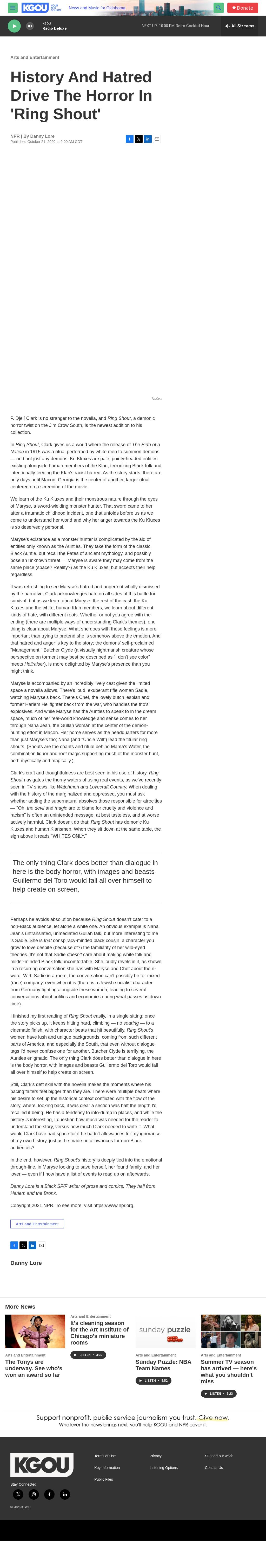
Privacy (156, 1461)
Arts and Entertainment (34, 62)
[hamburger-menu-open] (13, 8)
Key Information (107, 1473)
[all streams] (239, 26)
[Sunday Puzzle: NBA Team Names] (166, 1336)
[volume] (29, 26)
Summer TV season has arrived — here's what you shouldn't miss (229, 1377)
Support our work (219, 1461)
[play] (14, 26)
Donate (245, 8)
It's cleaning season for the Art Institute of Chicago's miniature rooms (99, 1338)
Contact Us (214, 1473)
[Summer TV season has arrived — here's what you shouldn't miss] (231, 1336)
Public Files (103, 1485)
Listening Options (164, 1473)
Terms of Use (105, 1461)
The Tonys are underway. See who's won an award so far (33, 1373)
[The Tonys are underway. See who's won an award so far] (35, 1336)
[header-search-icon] (219, 8)
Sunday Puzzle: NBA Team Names (163, 1370)
